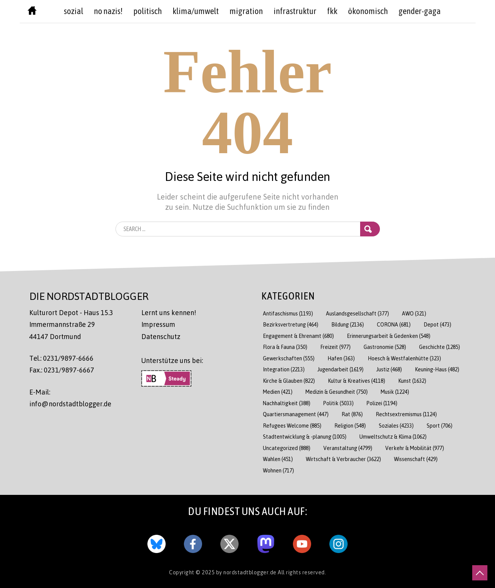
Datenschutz (160, 336)
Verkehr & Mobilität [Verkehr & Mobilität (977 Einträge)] (414, 448)
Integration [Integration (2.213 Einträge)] (284, 369)
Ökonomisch (368, 11)
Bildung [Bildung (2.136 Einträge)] (347, 324)
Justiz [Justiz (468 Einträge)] (389, 369)
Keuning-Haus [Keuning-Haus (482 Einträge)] (437, 369)
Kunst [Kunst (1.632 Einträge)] (412, 380)
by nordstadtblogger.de (247, 572)
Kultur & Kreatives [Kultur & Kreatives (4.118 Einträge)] (356, 380)
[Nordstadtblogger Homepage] (32, 12)
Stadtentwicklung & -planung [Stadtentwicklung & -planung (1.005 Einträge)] (304, 436)
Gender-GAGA (420, 11)
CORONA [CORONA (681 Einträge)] (394, 324)
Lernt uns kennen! (168, 312)
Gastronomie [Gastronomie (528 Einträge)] (385, 347)
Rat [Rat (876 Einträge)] (352, 414)
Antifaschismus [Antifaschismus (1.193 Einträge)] (288, 313)
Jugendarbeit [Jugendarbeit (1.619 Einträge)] (341, 369)
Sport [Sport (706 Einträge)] (439, 425)
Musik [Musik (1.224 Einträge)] (395, 391)
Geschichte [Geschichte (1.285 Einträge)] (439, 347)
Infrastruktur (295, 11)
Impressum (158, 324)
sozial (73, 11)
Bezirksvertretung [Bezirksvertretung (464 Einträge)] (290, 324)
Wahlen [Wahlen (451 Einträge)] (278, 459)
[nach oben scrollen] (479, 572)
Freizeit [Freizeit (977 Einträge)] (335, 347)
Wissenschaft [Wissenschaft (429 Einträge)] (416, 459)
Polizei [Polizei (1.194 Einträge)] (382, 403)
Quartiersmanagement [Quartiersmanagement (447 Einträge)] (296, 414)
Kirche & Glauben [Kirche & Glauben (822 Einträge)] (289, 380)
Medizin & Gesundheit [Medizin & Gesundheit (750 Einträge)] (336, 391)
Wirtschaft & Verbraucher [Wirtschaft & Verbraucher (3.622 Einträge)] (343, 459)
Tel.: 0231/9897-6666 (61, 358)
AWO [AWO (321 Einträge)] (414, 313)
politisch (147, 11)
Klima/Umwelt (195, 11)
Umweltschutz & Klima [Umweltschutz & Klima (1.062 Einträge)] (393, 436)
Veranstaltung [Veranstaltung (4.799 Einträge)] (347, 448)
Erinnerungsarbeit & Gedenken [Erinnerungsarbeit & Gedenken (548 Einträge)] (388, 336)
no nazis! (108, 11)
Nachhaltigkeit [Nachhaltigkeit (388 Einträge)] (286, 403)
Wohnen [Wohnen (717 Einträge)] (278, 470)
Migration (246, 11)
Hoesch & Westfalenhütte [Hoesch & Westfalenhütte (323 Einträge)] (404, 358)
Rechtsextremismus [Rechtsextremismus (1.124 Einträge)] (406, 414)
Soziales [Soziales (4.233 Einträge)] (396, 425)
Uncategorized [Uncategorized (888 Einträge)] (286, 448)
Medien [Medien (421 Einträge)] (278, 391)
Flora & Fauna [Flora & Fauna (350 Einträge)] (285, 347)
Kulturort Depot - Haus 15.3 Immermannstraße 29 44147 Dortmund (71, 324)
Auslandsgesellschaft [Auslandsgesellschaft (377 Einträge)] (357, 313)
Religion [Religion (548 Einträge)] (350, 425)
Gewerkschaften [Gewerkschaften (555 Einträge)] (289, 358)
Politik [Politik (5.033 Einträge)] (338, 403)
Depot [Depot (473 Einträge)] (437, 324)
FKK (332, 11)
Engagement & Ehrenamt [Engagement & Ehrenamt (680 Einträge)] (298, 336)
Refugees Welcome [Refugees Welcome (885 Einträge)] (292, 425)
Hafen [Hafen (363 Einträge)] (341, 358)
